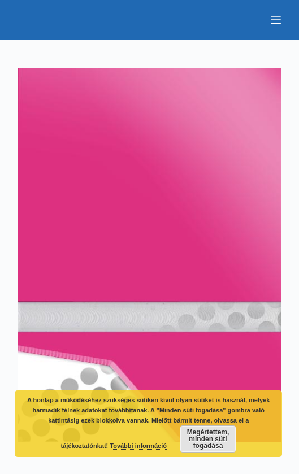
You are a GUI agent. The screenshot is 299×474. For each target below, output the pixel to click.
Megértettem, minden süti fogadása (208, 439)
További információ (138, 445)
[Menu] (276, 20)
